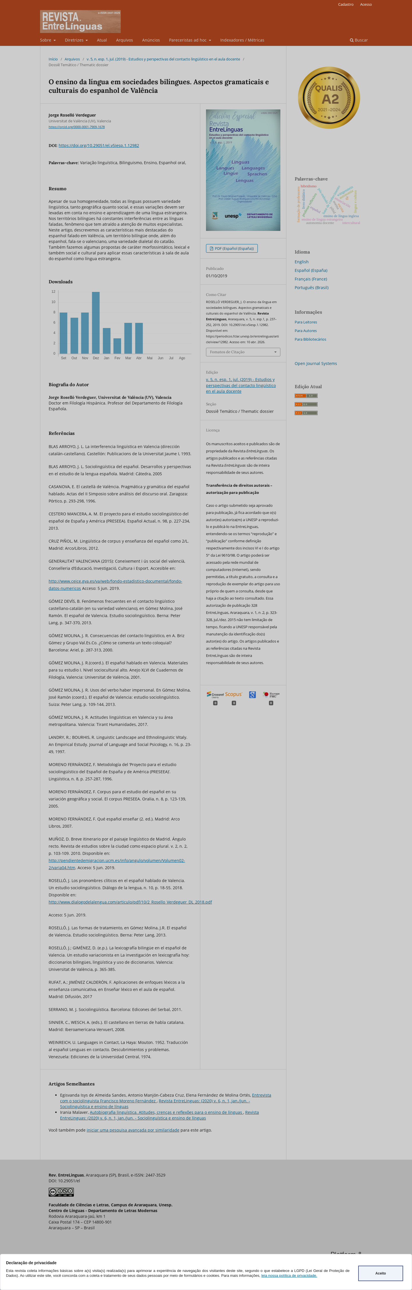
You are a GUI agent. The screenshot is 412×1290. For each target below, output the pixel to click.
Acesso (366, 4)
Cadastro (346, 4)
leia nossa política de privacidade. (289, 1275)
